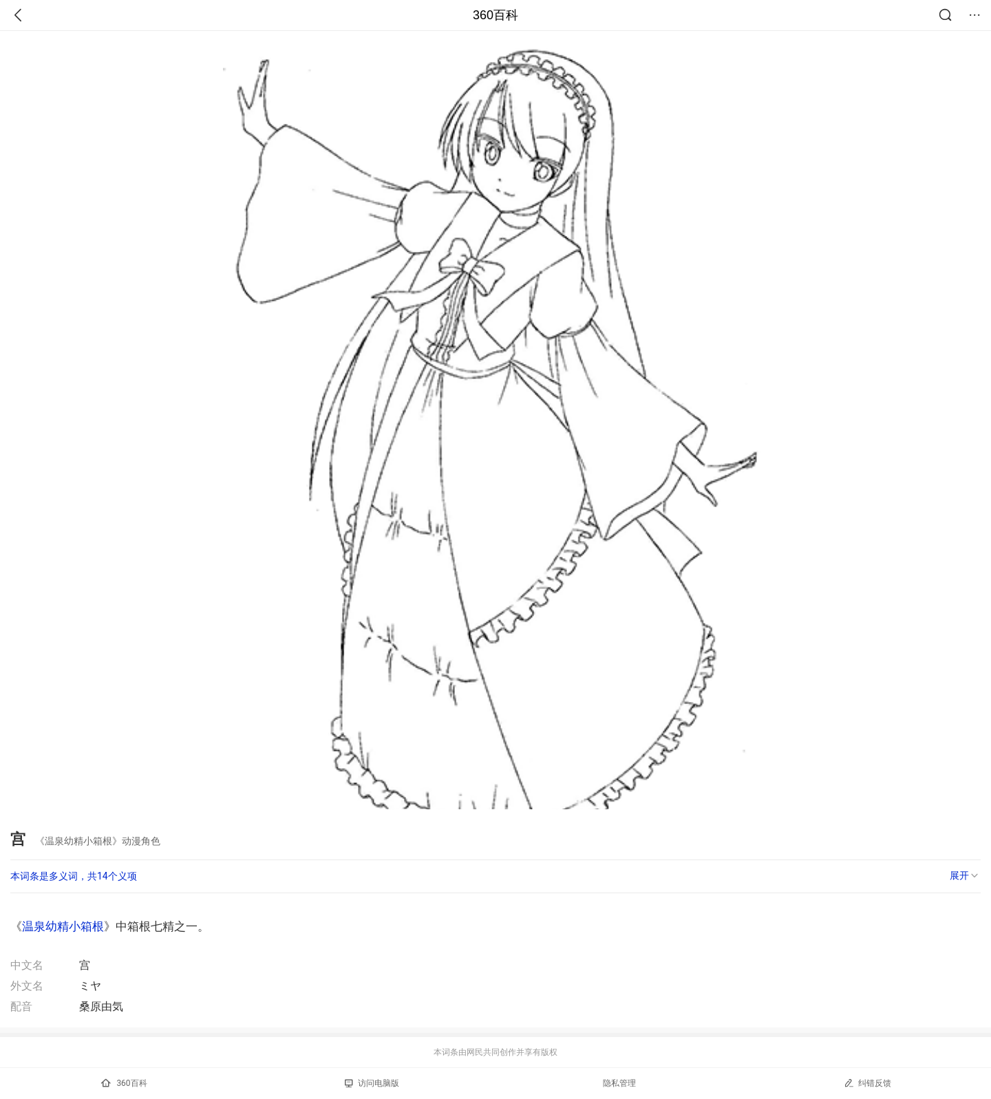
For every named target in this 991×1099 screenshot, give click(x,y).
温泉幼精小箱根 (63, 926)
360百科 (495, 15)
